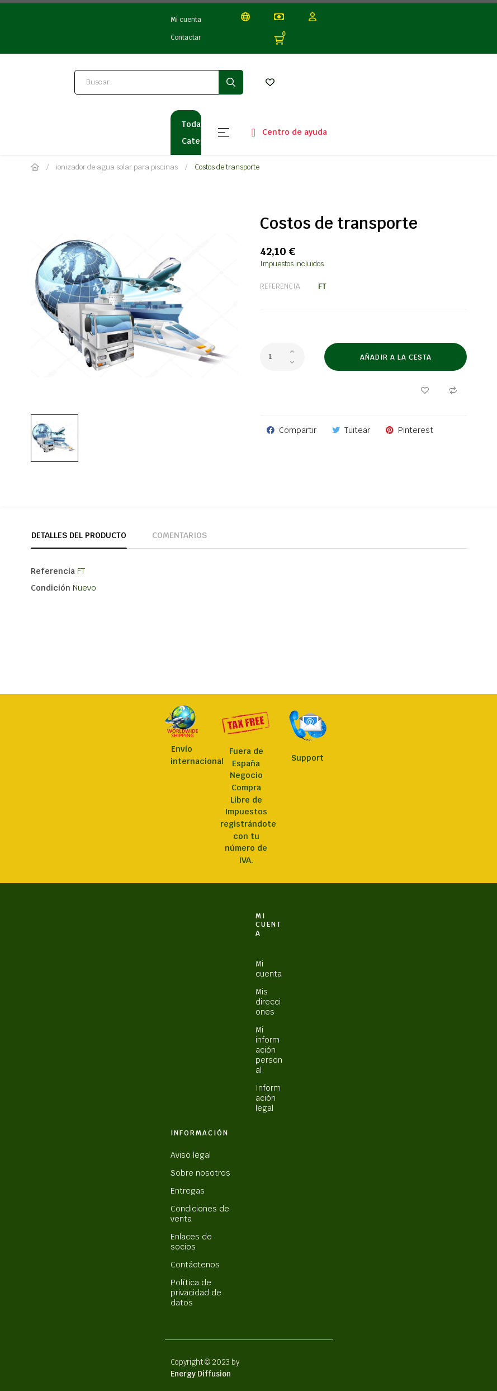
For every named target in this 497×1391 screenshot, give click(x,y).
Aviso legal (191, 1155)
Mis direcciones (268, 1002)
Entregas (188, 1191)
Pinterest (415, 430)
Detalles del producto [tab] (78, 535)
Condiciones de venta (200, 1214)
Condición (50, 588)
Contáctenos (195, 1265)
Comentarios (179, 535)
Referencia (280, 286)
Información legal (268, 1098)
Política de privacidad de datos (196, 1292)
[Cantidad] (282, 357)
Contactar (186, 37)
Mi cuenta (186, 19)
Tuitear (357, 430)
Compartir (297, 430)
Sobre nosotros (200, 1173)
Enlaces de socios (191, 1242)
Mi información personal (268, 1050)
